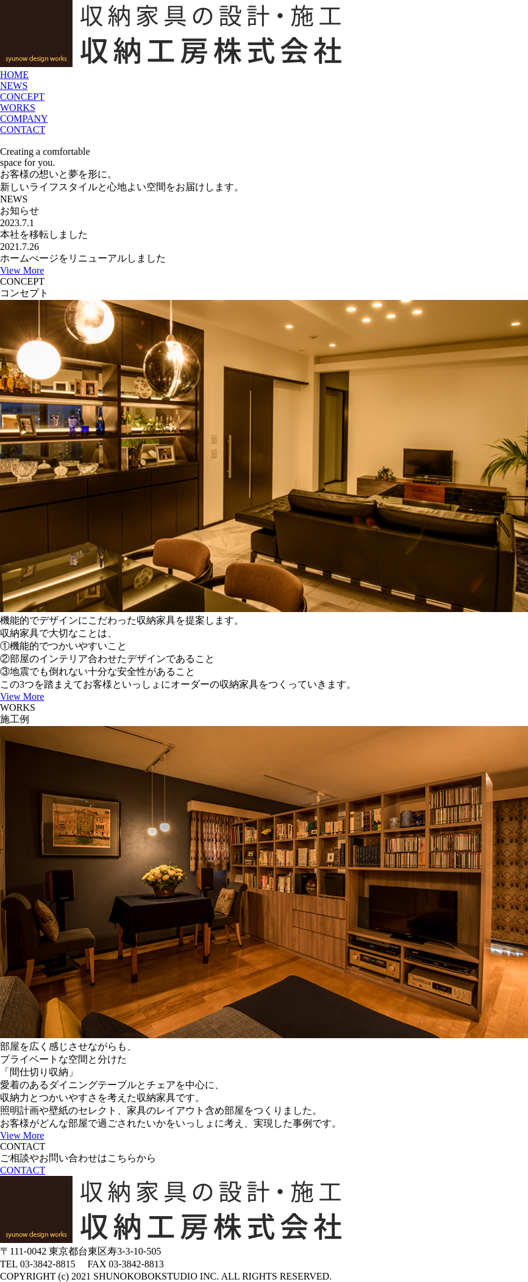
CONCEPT (22, 96)
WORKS (17, 107)
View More (22, 270)
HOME (14, 74)
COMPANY (24, 118)
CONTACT (22, 129)
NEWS (13, 85)
